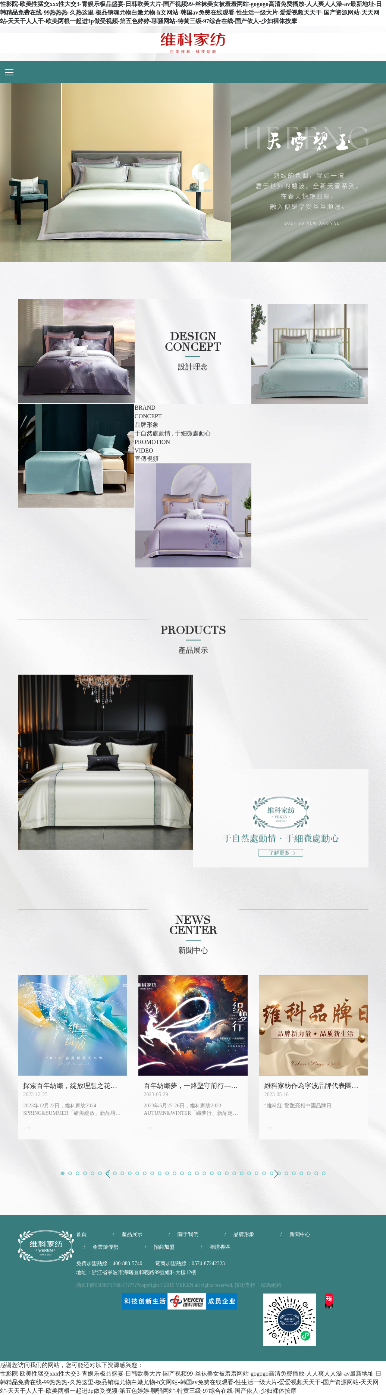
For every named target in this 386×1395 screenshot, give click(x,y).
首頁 (81, 1234)
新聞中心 (299, 1234)
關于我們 (188, 1234)
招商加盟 (164, 1247)
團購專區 (220, 1247)
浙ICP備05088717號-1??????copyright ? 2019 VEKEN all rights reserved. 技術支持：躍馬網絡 (179, 1285)
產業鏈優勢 (105, 1247)
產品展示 (132, 1234)
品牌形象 (243, 1234)
